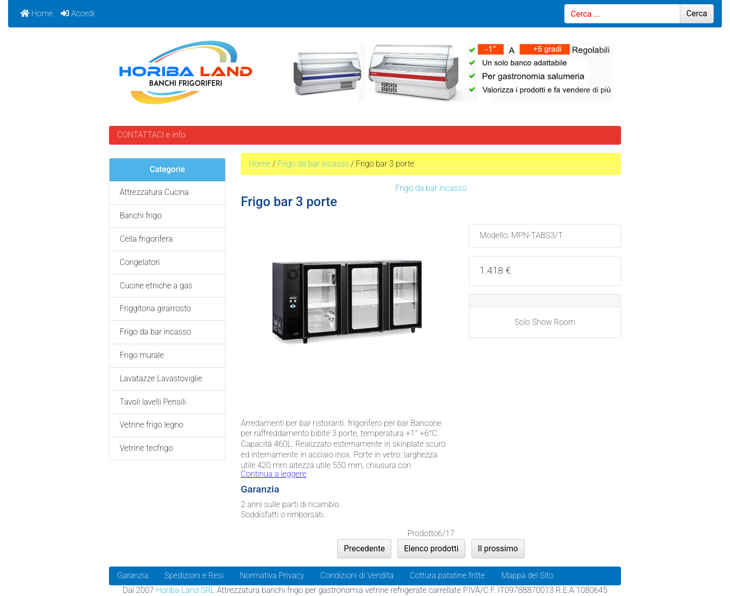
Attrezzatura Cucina (154, 192)
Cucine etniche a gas (156, 285)
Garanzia (132, 575)
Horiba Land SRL (185, 590)
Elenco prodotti (431, 548)
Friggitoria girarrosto (155, 308)
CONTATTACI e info (151, 135)
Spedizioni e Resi (194, 575)
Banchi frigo (141, 215)
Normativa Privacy (272, 575)
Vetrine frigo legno (152, 424)
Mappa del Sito (527, 575)
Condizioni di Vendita (356, 575)
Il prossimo (498, 548)
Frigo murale (142, 355)
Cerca (696, 13)
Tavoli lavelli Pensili (153, 402)
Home (36, 13)
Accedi (77, 13)
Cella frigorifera (146, 239)
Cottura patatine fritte (447, 575)
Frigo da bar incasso (313, 164)
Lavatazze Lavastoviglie (161, 378)
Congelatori (140, 262)
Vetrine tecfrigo (146, 448)
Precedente (364, 548)
